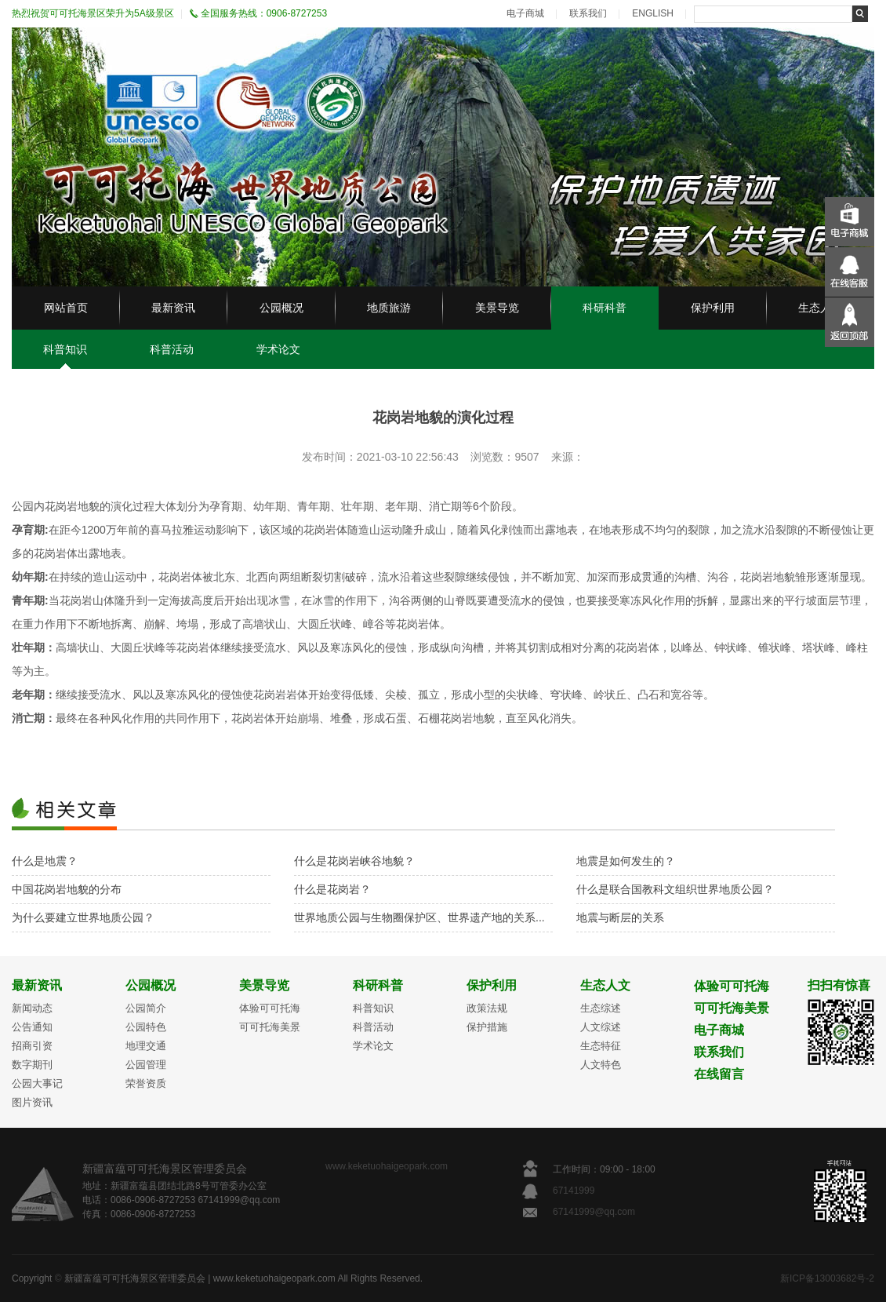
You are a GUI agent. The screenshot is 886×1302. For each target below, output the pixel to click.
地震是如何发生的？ (625, 861)
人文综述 (600, 1027)
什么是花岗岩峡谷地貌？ (354, 861)
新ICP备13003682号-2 (827, 1278)
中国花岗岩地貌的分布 (67, 889)
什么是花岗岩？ (332, 889)
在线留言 (719, 1074)
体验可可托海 (269, 1008)
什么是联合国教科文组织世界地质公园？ (675, 889)
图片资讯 (32, 1102)
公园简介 (145, 1008)
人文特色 (600, 1064)
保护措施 (487, 1027)
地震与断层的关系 (620, 917)
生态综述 (600, 1008)
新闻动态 (32, 1008)
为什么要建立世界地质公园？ (83, 917)
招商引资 (32, 1046)
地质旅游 (389, 307)
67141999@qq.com (594, 1211)
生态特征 (600, 1046)
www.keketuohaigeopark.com (386, 1166)
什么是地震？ (45, 861)
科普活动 (172, 349)
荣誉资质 (145, 1083)
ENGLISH (653, 13)
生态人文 (820, 307)
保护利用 (713, 307)
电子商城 (525, 13)
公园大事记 (37, 1083)
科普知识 (65, 349)
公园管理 (145, 1064)
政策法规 (487, 1008)
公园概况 (281, 307)
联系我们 (588, 13)
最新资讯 (173, 307)
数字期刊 (32, 1064)
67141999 (575, 1190)
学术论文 (278, 349)
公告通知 (32, 1027)
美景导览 (497, 307)
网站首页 (66, 307)
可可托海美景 (269, 1027)
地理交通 (145, 1046)
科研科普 (604, 307)
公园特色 (145, 1027)
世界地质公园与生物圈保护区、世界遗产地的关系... (419, 917)
